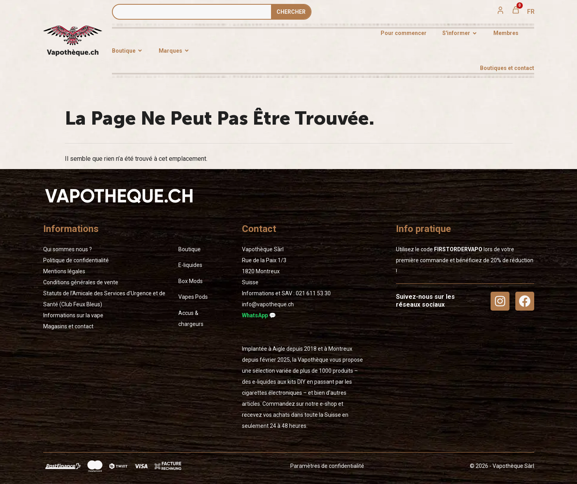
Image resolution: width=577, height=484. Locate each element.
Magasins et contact (68, 326)
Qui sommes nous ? (67, 249)
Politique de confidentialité (76, 260)
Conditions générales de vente (80, 282)
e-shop (328, 404)
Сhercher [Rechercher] (291, 12)
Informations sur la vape (73, 315)
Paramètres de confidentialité (327, 466)
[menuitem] (531, 12)
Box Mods (190, 281)
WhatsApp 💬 (259, 315)
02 (313, 293)
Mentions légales (64, 271)
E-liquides (190, 265)
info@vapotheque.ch (268, 304)
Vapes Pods (193, 297)
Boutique (189, 249)
